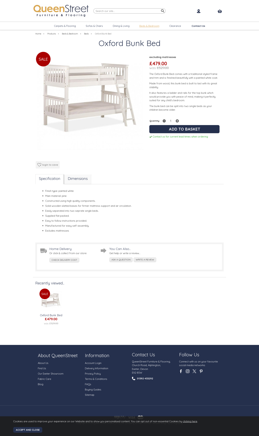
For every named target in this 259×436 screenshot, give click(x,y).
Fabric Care (44, 379)
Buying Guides (93, 389)
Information (97, 355)
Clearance (175, 25)
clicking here (190, 421)
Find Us (42, 368)
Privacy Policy (93, 373)
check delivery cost (64, 259)
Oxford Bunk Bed (51, 315)
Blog (40, 384)
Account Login (93, 363)
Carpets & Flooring (65, 25)
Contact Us (143, 354)
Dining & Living (121, 25)
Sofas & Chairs (94, 25)
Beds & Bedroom (149, 25)
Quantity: (154, 120)
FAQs (88, 384)
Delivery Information (96, 368)
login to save (47, 165)
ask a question (120, 259)
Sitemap (89, 394)
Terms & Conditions (96, 379)
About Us (43, 363)
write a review (145, 259)
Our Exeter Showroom (50, 373)
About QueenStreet (58, 355)
